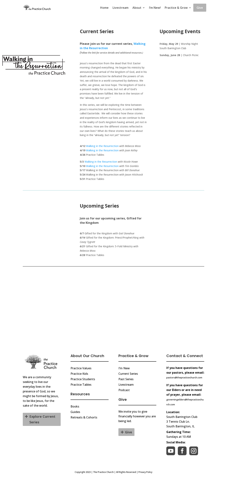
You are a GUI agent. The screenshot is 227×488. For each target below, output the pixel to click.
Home (104, 8)
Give (200, 8)
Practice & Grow (176, 8)
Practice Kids (79, 374)
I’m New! (155, 8)
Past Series (126, 379)
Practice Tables (81, 385)
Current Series (128, 374)
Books (75, 406)
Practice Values (81, 368)
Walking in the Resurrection (102, 146)
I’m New (124, 368)
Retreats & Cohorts (84, 417)
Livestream (120, 8)
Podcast (124, 390)
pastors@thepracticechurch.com (184, 377)
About (136, 8)
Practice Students (83, 379)
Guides (75, 412)
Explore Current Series (42, 419)
